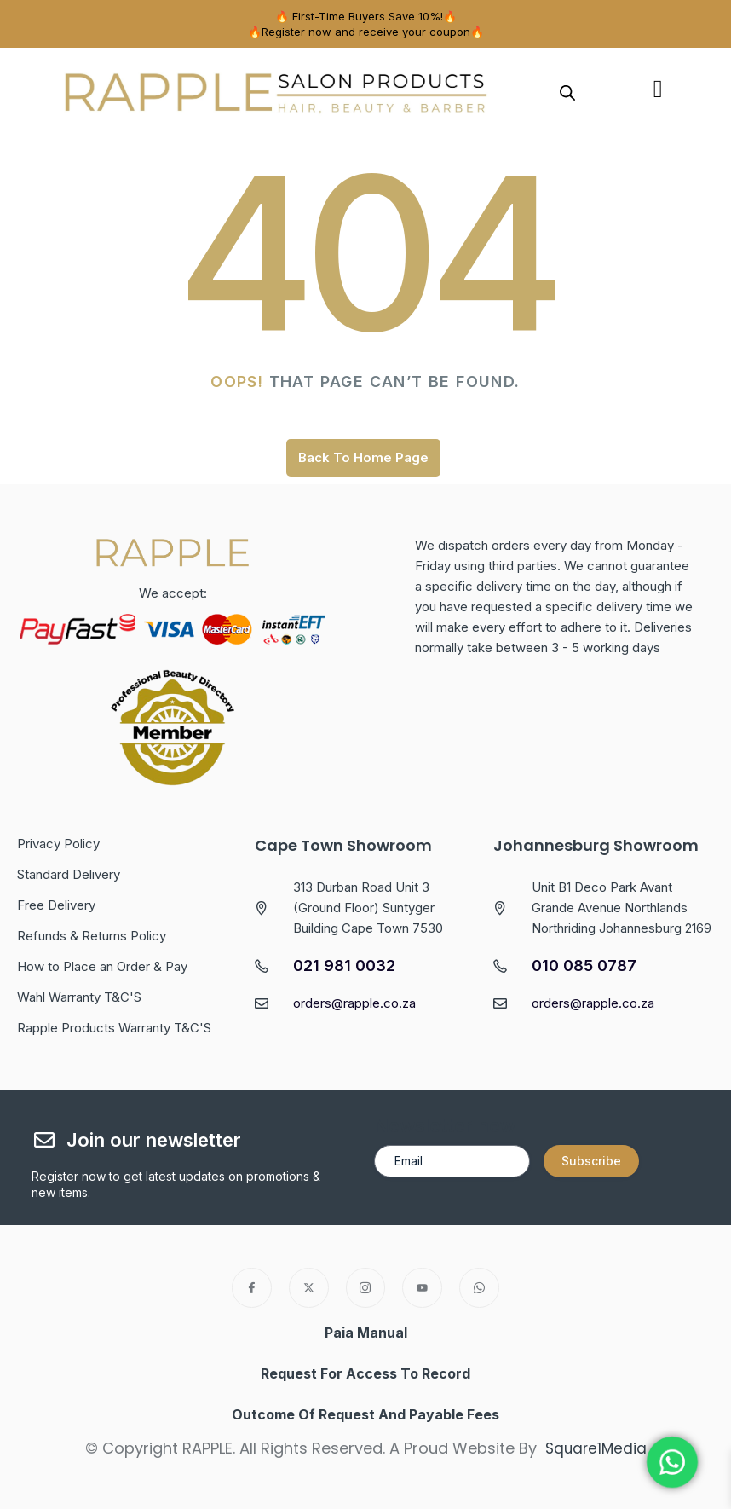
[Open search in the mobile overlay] (567, 91)
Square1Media (596, 1448)
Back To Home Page (363, 457)
